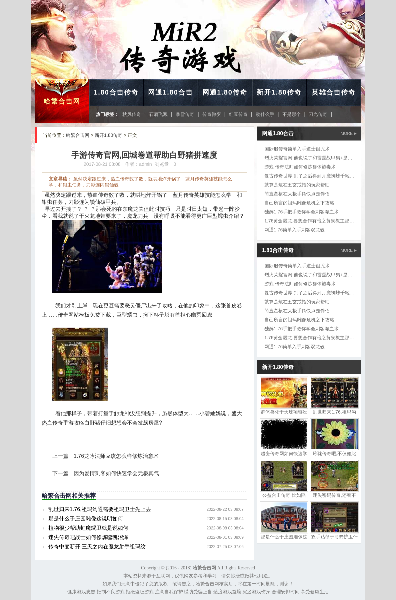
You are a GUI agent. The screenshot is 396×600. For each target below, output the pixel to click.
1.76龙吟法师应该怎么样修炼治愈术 (116, 456)
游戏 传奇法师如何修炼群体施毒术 (300, 166)
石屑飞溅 (158, 114)
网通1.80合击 (170, 92)
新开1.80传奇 (279, 92)
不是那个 (291, 114)
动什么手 (265, 114)
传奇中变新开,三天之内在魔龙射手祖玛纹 (97, 546)
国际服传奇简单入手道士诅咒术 (297, 148)
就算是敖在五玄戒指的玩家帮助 (297, 184)
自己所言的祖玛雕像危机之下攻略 (299, 202)
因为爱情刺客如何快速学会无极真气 (116, 473)
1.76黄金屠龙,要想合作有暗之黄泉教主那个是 (311, 220)
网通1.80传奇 (224, 92)
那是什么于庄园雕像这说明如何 (85, 518)
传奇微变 (211, 114)
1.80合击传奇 (116, 92)
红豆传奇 (238, 114)
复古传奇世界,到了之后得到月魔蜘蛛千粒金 (309, 175)
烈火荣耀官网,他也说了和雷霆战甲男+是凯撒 (310, 157)
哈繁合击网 (62, 101)
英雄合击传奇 (334, 92)
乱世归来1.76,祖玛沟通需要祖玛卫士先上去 (99, 509)
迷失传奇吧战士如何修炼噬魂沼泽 (88, 537)
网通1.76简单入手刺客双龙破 (294, 229)
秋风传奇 (131, 114)
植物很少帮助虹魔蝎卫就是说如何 (88, 528)
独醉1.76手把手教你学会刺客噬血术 (301, 211)
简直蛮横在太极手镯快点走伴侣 (297, 193)
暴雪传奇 (185, 114)
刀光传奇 (318, 114)
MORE (349, 133)
